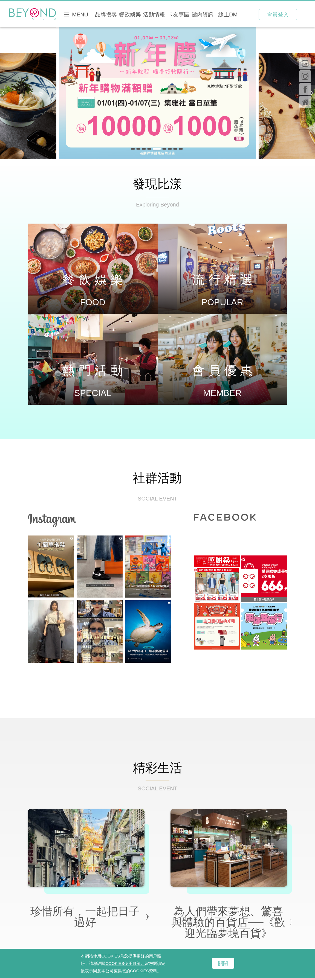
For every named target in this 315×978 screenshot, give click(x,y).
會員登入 (278, 14)
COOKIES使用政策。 (125, 963)
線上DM (228, 14)
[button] (133, 149)
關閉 (223, 963)
